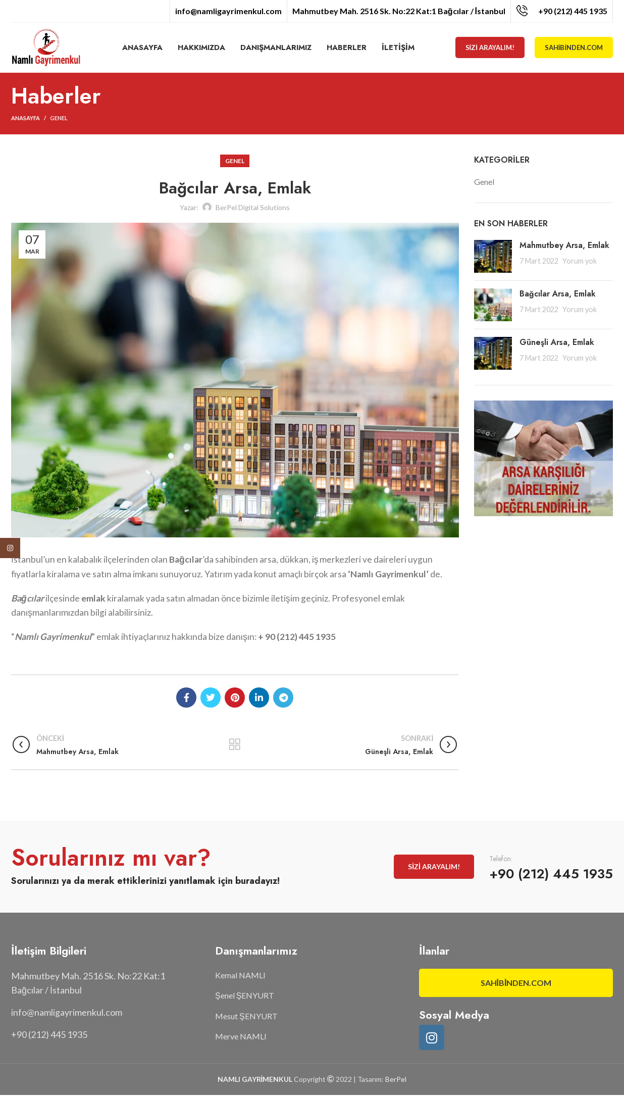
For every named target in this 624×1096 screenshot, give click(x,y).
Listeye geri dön (235, 745)
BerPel (395, 1079)
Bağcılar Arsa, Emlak (557, 294)
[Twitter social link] (210, 698)
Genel (59, 119)
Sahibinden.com (574, 48)
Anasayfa (25, 119)
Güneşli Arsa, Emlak (556, 342)
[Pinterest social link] (235, 698)
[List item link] (108, 1013)
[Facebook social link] (186, 698)
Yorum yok (579, 261)
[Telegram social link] (283, 698)
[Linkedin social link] (259, 698)
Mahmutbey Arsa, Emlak (564, 246)
